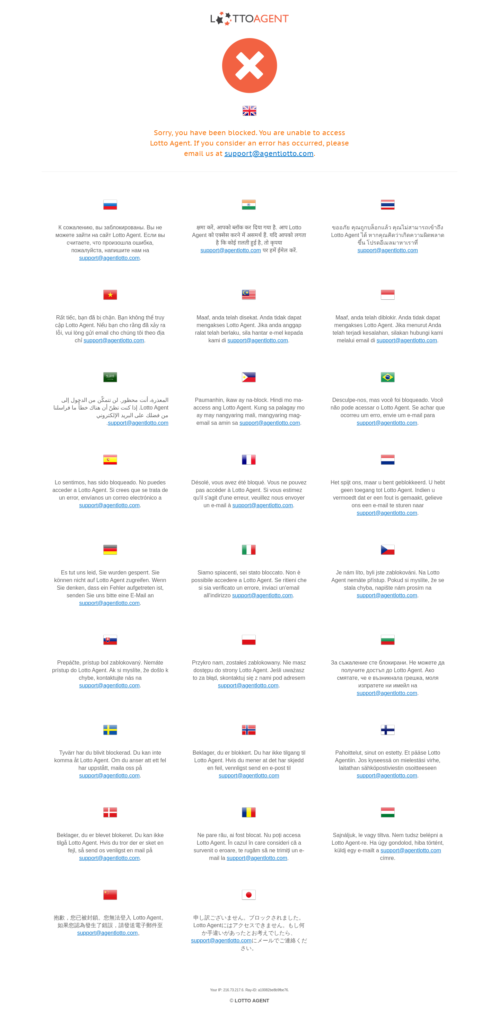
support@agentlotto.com (269, 153)
